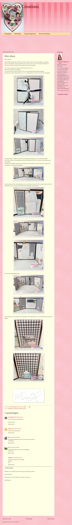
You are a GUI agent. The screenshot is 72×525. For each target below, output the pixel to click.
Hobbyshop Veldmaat (9, 65)
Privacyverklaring (44, 34)
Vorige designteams (30, 34)
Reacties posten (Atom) (14, 521)
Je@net (9, 428)
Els (9, 447)
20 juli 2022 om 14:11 (18, 417)
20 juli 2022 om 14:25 (16, 428)
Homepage (29, 519)
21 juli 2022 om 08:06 (15, 437)
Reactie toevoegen (9, 468)
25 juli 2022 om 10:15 (17, 457)
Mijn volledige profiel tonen (63, 90)
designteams (10, 408)
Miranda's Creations (21, 6)
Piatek (24, 408)
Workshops (17, 34)
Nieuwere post (7, 519)
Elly (9, 437)
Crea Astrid (10, 417)
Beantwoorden (11, 424)
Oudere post (50, 519)
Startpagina (7, 34)
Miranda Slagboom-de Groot (64, 62)
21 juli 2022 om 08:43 (14, 447)
